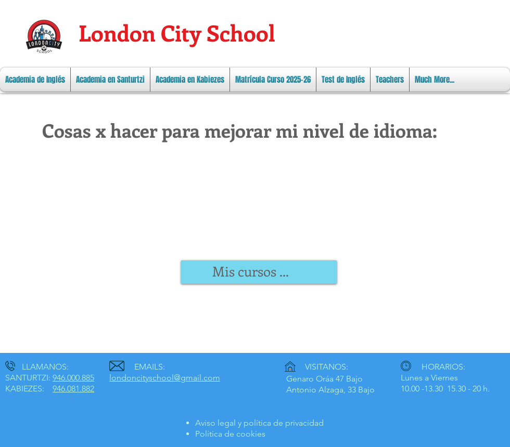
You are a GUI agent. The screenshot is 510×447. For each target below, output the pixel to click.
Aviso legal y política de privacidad (259, 423)
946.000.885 (73, 378)
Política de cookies (230, 434)
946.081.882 (73, 388)
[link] (259, 272)
